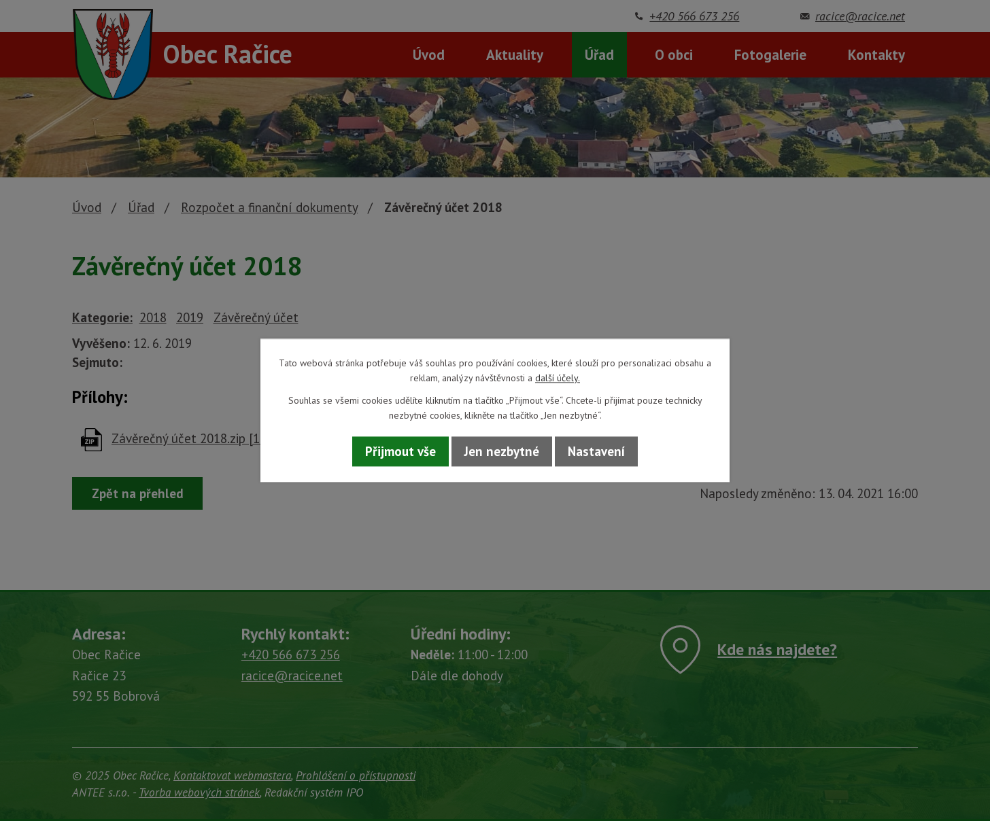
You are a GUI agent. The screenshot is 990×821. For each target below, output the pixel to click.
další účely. (557, 378)
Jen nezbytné (501, 451)
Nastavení (596, 451)
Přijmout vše (400, 451)
